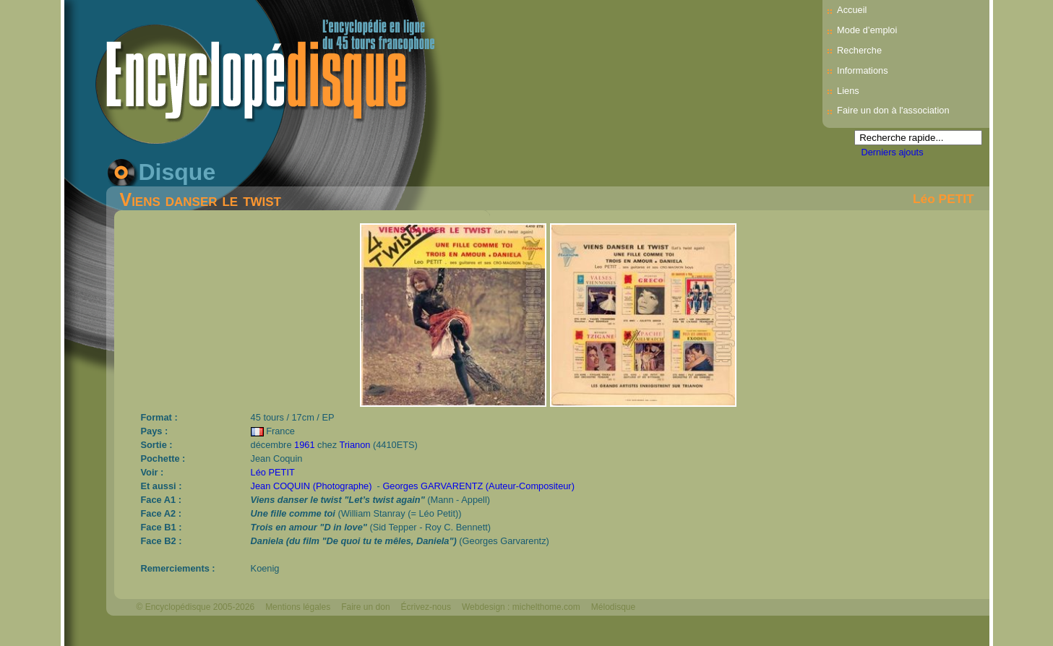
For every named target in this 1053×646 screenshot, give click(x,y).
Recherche (859, 50)
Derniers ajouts (892, 152)
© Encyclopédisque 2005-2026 (196, 607)
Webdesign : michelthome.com (521, 607)
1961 (304, 444)
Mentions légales (297, 607)
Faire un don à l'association (893, 110)
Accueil (852, 9)
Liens (848, 90)
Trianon (354, 444)
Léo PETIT (943, 198)
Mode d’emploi (867, 30)
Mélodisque (613, 607)
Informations (862, 70)
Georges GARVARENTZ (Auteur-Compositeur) (478, 486)
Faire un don (365, 607)
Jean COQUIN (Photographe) (311, 486)
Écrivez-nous (426, 607)
